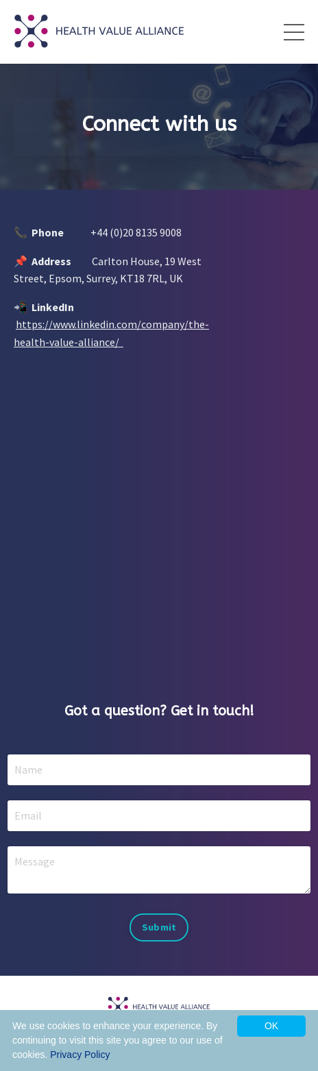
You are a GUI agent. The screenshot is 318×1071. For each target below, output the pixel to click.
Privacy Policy (80, 1054)
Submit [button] (159, 927)
